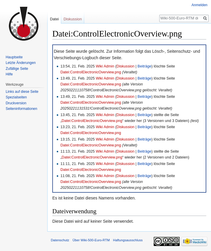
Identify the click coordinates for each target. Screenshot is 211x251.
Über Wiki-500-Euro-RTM (91, 240)
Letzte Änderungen (20, 63)
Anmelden (199, 5)
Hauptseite (14, 57)
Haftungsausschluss (128, 240)
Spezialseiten (16, 97)
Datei (54, 19)
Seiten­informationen (21, 109)
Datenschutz (60, 240)
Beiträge (144, 66)
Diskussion (125, 66)
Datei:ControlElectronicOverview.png (90, 72)
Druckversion (16, 103)
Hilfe (9, 74)
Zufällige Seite (17, 69)
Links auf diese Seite (22, 92)
